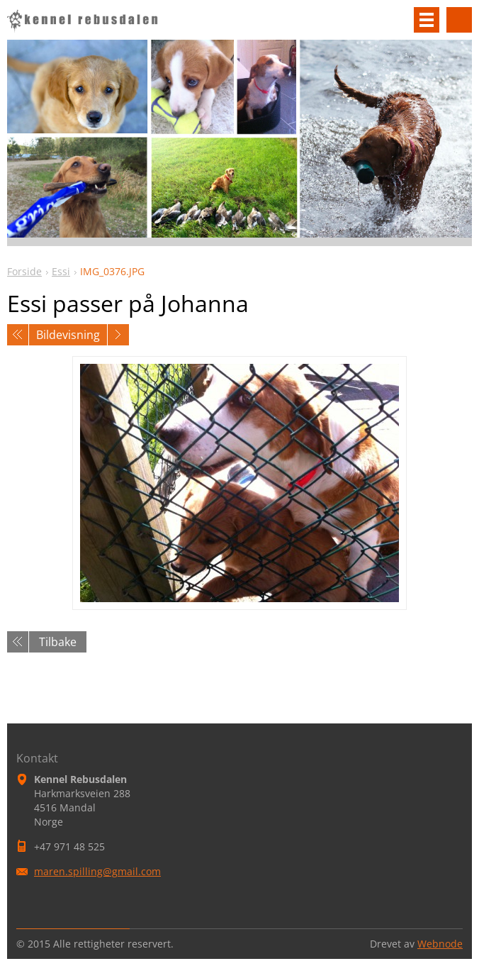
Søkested (459, 20)
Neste (118, 334)
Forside (24, 271)
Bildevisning (68, 335)
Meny (426, 19)
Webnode (440, 943)
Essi (61, 271)
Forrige (17, 334)
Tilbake (58, 642)
